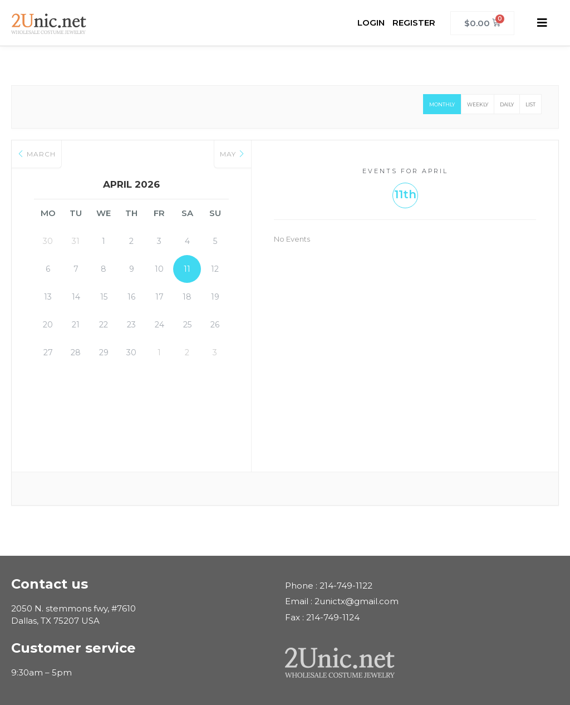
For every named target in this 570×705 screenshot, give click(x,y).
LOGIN (371, 22)
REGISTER (413, 22)
